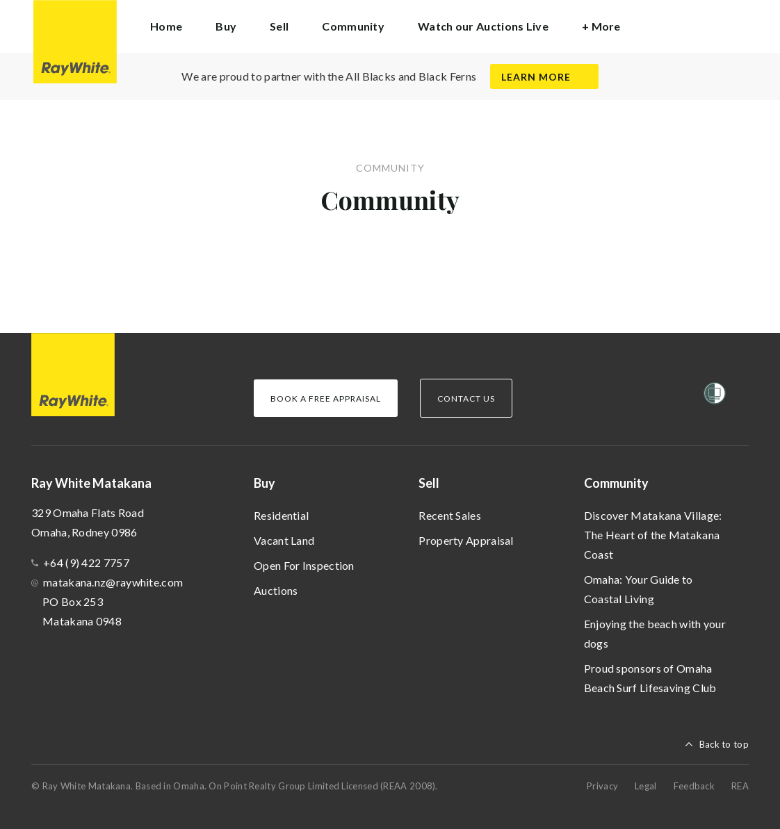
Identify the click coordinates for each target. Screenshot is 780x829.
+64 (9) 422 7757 (86, 562)
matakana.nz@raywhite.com (113, 582)
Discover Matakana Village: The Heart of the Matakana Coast (653, 535)
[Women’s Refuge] (715, 396)
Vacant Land (284, 540)
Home (166, 26)
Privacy (602, 785)
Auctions (276, 590)
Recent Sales (450, 515)
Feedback (694, 785)
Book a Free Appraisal (325, 398)
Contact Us (466, 398)
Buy (264, 483)
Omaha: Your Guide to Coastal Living (638, 589)
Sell (429, 483)
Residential (281, 515)
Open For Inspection (304, 565)
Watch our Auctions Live (483, 26)
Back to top (724, 744)
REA (740, 785)
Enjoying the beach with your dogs (655, 633)
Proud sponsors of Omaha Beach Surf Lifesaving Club (650, 678)
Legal (646, 785)
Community (616, 483)
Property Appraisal (466, 540)
